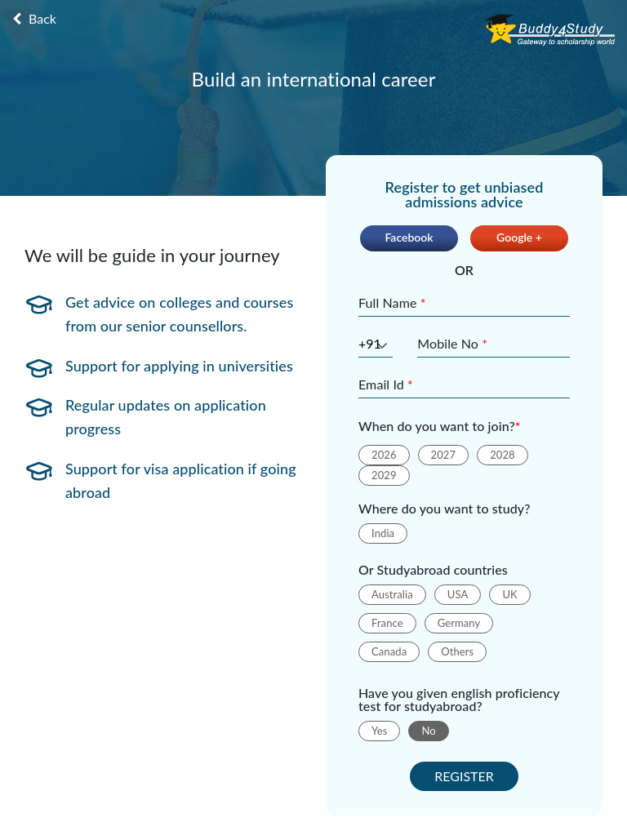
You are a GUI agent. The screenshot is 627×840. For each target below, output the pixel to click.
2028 (502, 454)
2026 (384, 454)
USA (458, 594)
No (428, 730)
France (387, 622)
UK (509, 594)
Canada (389, 651)
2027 (443, 454)
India (382, 533)
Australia (392, 594)
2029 (384, 475)
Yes (379, 730)
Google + (519, 237)
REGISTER (464, 776)
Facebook (409, 237)
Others (457, 651)
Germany (459, 622)
